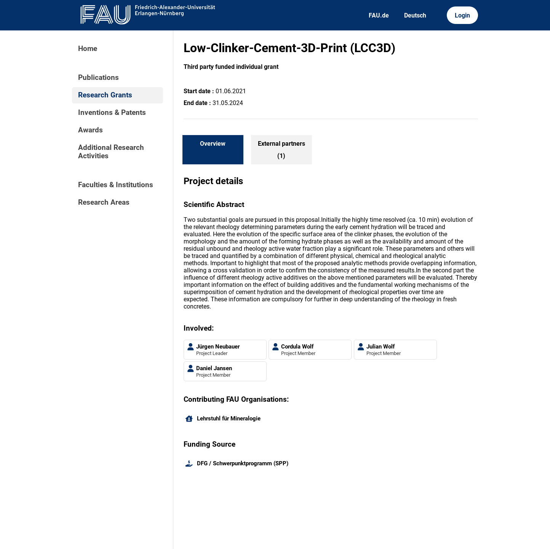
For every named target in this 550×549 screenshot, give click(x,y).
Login (462, 15)
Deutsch (415, 15)
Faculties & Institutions (115, 185)
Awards (90, 130)
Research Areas (104, 202)
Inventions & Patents (112, 112)
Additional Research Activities (111, 151)
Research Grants (105, 95)
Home (87, 49)
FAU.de (379, 15)
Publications (98, 77)
